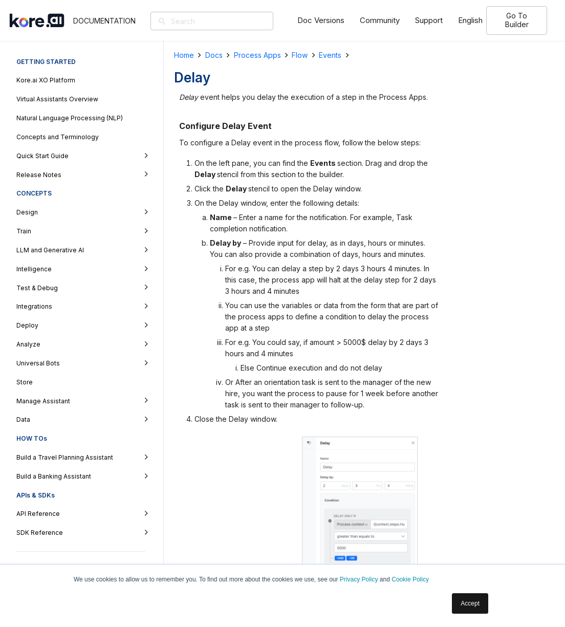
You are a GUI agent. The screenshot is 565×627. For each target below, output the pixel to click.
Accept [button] (470, 603)
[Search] (231, 21)
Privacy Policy (359, 579)
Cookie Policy (410, 579)
